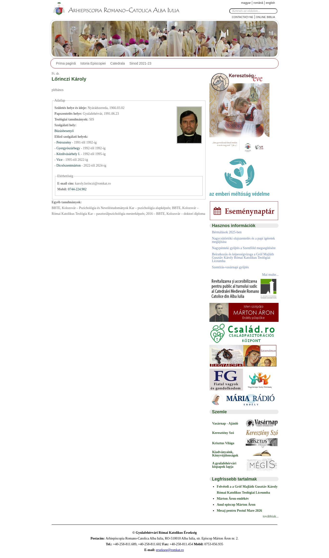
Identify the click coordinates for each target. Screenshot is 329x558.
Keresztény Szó (223, 433)
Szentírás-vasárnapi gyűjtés (230, 267)
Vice (59, 160)
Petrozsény (64, 142)
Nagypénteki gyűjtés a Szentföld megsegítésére (243, 248)
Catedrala (117, 63)
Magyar (246, 3)
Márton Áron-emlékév (233, 498)
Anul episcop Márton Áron (236, 504)
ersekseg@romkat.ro (170, 550)
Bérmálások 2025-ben (226, 232)
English (270, 3)
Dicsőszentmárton (69, 165)
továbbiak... (271, 516)
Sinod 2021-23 (140, 63)
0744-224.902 (77, 189)
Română (258, 3)
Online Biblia (265, 17)
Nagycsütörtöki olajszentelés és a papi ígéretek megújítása (243, 240)
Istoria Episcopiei (93, 63)
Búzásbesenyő (64, 131)
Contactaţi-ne (242, 17)
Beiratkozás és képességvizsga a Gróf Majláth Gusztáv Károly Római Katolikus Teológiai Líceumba (243, 257)
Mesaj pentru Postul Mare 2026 (239, 510)
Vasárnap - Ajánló (225, 423)
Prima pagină (66, 63)
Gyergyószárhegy (68, 148)
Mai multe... (270, 274)
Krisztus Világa (223, 443)
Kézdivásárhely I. (68, 154)
